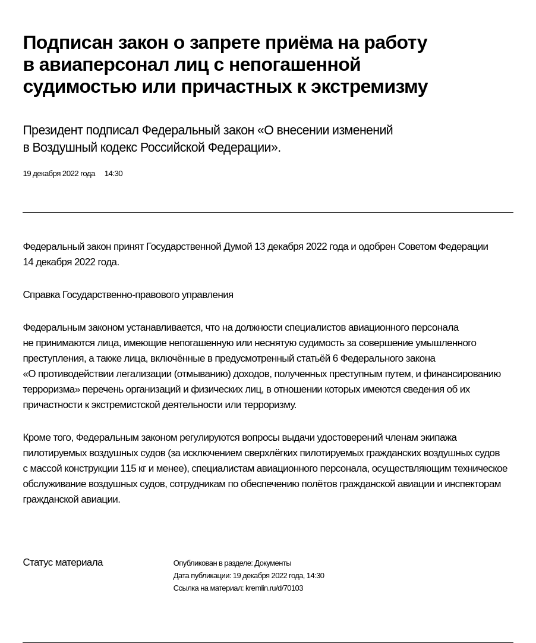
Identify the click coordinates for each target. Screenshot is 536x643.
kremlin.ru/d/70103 (274, 588)
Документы (272, 563)
